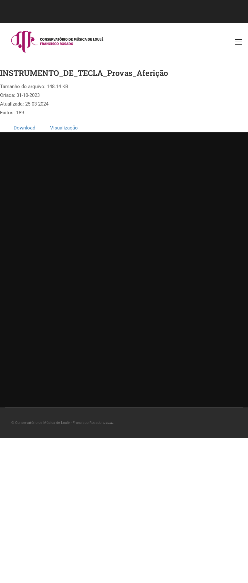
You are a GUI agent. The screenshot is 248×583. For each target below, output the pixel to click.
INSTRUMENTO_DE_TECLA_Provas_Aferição (84, 73)
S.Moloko (109, 423)
